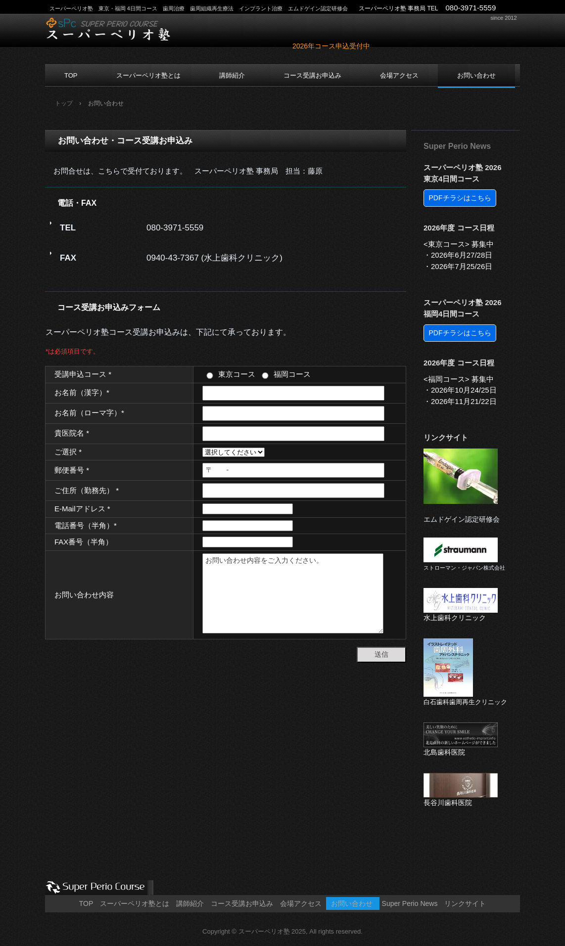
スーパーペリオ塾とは (148, 75)
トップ (64, 103)
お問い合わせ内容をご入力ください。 (292, 593)
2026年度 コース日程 (459, 228)
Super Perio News (457, 146)
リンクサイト (446, 437)
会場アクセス (399, 75)
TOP (71, 75)
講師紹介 (232, 75)
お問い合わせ (476, 75)
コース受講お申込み (312, 75)
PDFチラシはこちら (460, 198)
